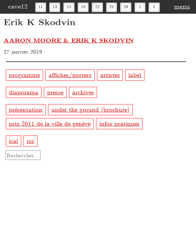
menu (182, 5)
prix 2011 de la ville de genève (49, 123)
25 (111, 6)
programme (24, 74)
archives (83, 92)
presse (55, 92)
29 (125, 6)
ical (13, 140)
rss (30, 140)
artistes (110, 74)
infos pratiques (119, 123)
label (134, 74)
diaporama (23, 92)
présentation (25, 109)
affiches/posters (70, 74)
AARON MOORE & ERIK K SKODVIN (69, 40)
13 (55, 6)
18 (83, 6)
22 (97, 6)
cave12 (17, 5)
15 (69, 6)
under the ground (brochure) (90, 109)
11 (40, 6)
